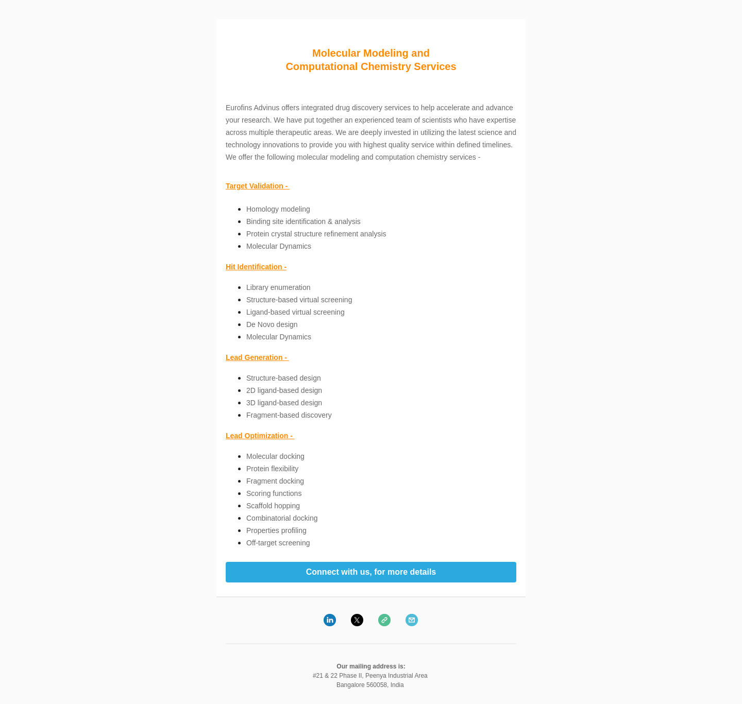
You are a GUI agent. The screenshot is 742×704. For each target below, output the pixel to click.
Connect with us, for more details (371, 572)
